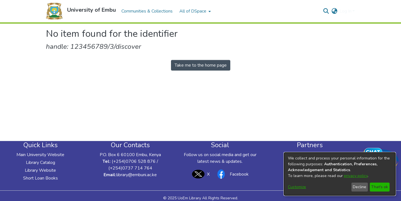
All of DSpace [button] (192, 11)
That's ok (379, 187)
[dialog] (339, 173)
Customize (297, 187)
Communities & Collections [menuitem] (147, 11)
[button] (54, 11)
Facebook (231, 174)
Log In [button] (346, 11)
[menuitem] (194, 11)
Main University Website (40, 155)
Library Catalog (40, 162)
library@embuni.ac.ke (136, 175)
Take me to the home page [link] (201, 65)
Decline (359, 187)
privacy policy (356, 175)
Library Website (40, 170)
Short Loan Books (40, 178)
